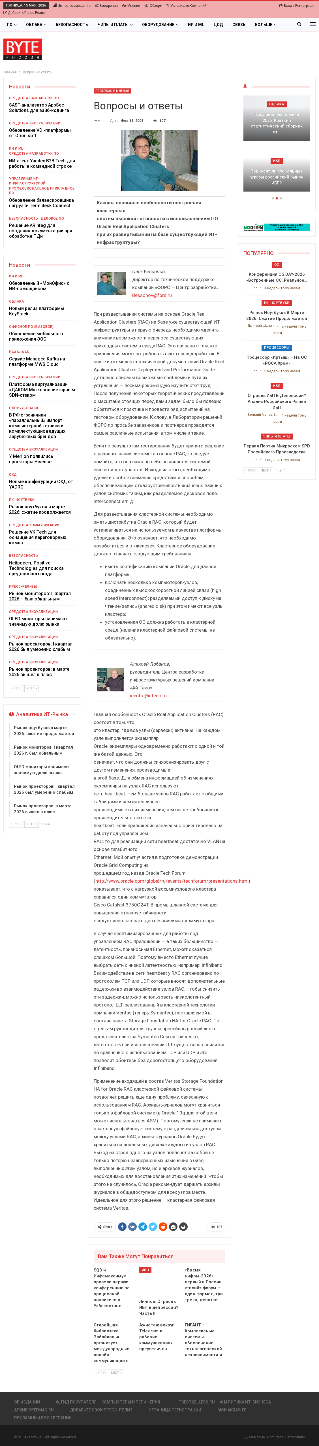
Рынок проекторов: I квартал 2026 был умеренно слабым (40, 646)
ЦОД (218, 24)
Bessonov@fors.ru (152, 295)
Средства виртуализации (34, 123)
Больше (263, 24)
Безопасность (72, 24)
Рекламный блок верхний (43, 1418)
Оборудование (158, 24)
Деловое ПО (52, 218)
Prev (101, 1373)
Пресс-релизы (23, 587)
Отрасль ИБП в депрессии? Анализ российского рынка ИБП (277, 401)
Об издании (27, 1402)
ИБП (145, 1270)
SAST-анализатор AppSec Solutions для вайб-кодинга (39, 107)
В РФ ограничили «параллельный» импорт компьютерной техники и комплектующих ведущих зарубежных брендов (37, 425)
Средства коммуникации (34, 525)
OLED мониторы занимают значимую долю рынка (38, 621)
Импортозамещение (72, 6)
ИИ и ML (196, 24)
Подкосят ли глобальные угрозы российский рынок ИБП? (276, 177)
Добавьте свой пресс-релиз (101, 1410)
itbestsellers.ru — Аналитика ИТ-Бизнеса (224, 1402)
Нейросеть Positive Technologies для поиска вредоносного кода (36, 568)
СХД (13, 475)
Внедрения (106, 6)
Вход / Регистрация (297, 6)
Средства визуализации (33, 449)
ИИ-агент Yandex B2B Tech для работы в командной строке (42, 163)
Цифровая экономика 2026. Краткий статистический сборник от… (277, 123)
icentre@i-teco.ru (148, 695)
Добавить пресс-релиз (24, 13)
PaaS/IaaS (19, 352)
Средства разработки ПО (34, 98)
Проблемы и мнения (112, 90)
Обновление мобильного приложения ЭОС (36, 336)
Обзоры (153, 6)
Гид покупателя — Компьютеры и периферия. (108, 1402)
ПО (9, 24)
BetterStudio (295, 1437)
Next (116, 1373)
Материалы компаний (186, 6)
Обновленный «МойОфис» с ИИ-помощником (39, 286)
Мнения (131, 6)
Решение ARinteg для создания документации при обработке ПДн (40, 231)
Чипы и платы (113, 24)
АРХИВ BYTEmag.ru (34, 1410)
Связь (238, 24)
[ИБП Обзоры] (276, 227)
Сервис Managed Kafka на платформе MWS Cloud (37, 361)
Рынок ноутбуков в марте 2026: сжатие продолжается (40, 509)
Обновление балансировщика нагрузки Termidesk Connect (41, 203)
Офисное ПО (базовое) (31, 327)
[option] (276, 146)
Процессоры (276, 348)
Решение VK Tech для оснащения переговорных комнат (37, 537)
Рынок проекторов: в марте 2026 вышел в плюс (39, 671)
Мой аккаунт (231, 1410)
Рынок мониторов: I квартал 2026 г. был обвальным (40, 596)
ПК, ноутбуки (22, 500)
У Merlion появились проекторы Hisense (31, 459)
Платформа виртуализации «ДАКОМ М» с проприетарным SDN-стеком (42, 390)
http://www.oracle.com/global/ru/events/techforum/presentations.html (172, 881)
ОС (276, 265)
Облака (34, 24)
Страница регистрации (175, 1410)
